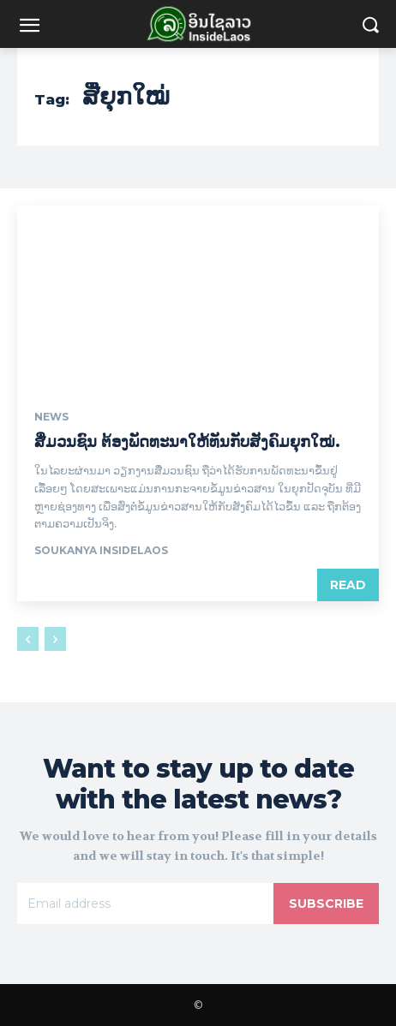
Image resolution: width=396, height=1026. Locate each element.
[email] (145, 903)
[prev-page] (28, 639)
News (51, 417)
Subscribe (326, 903)
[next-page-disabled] (55, 639)
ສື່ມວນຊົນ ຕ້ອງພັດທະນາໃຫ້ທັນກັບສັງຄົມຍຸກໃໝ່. (187, 441)
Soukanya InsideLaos (101, 550)
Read (348, 585)
